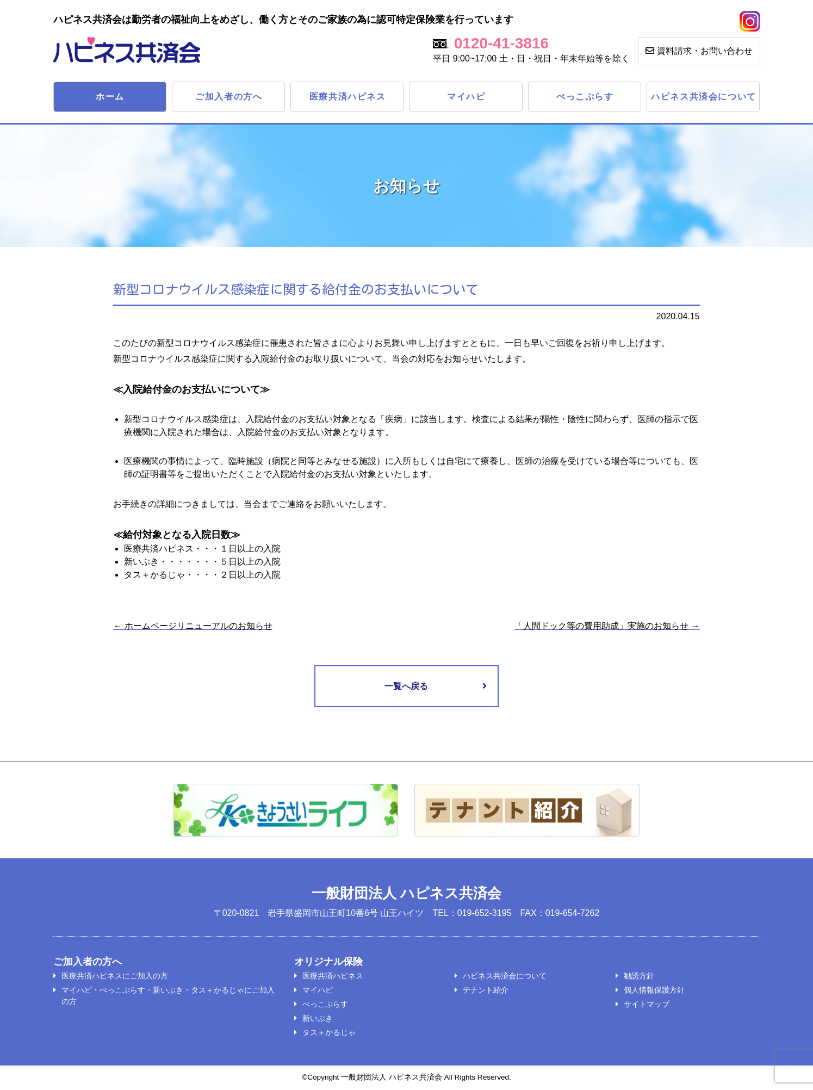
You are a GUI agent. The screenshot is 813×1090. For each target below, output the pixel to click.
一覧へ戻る (406, 686)
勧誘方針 (639, 976)
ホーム (110, 96)
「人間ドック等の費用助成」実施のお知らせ (606, 625)
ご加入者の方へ (228, 96)
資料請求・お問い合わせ (699, 50)
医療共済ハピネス (347, 96)
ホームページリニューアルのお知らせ (192, 625)
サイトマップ (646, 1004)
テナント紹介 (485, 990)
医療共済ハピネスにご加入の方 (114, 976)
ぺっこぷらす (585, 96)
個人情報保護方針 (654, 990)
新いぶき (317, 1018)
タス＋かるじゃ (329, 1033)
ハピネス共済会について (703, 96)
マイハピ (466, 96)
